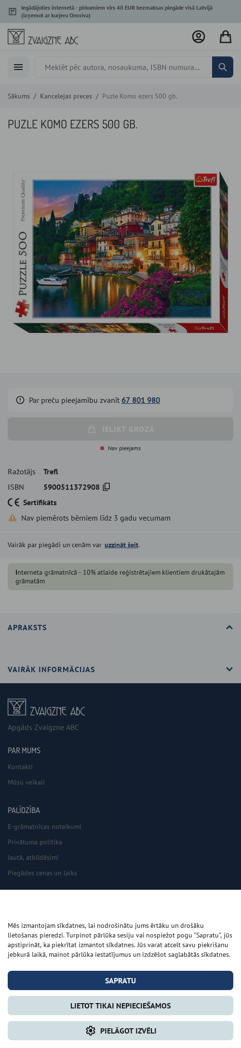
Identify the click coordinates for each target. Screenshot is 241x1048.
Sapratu (120, 980)
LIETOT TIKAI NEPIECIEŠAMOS (120, 1005)
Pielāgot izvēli (121, 1030)
